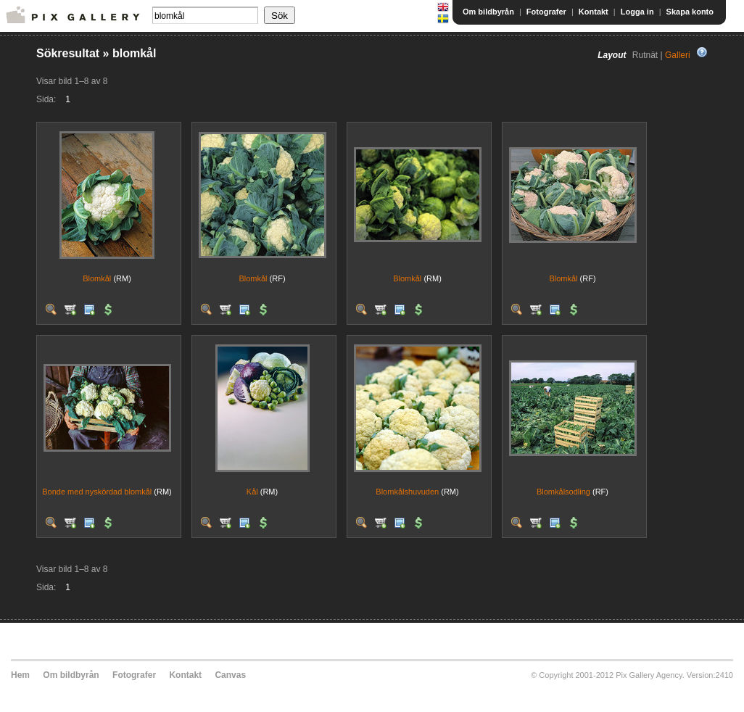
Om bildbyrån (488, 11)
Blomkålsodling (563, 491)
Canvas (230, 675)
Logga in (637, 11)
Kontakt (593, 11)
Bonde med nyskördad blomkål (97, 491)
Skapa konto (690, 11)
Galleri (677, 55)
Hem (20, 675)
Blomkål (97, 278)
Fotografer (546, 11)
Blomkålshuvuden (407, 491)
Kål (252, 491)
